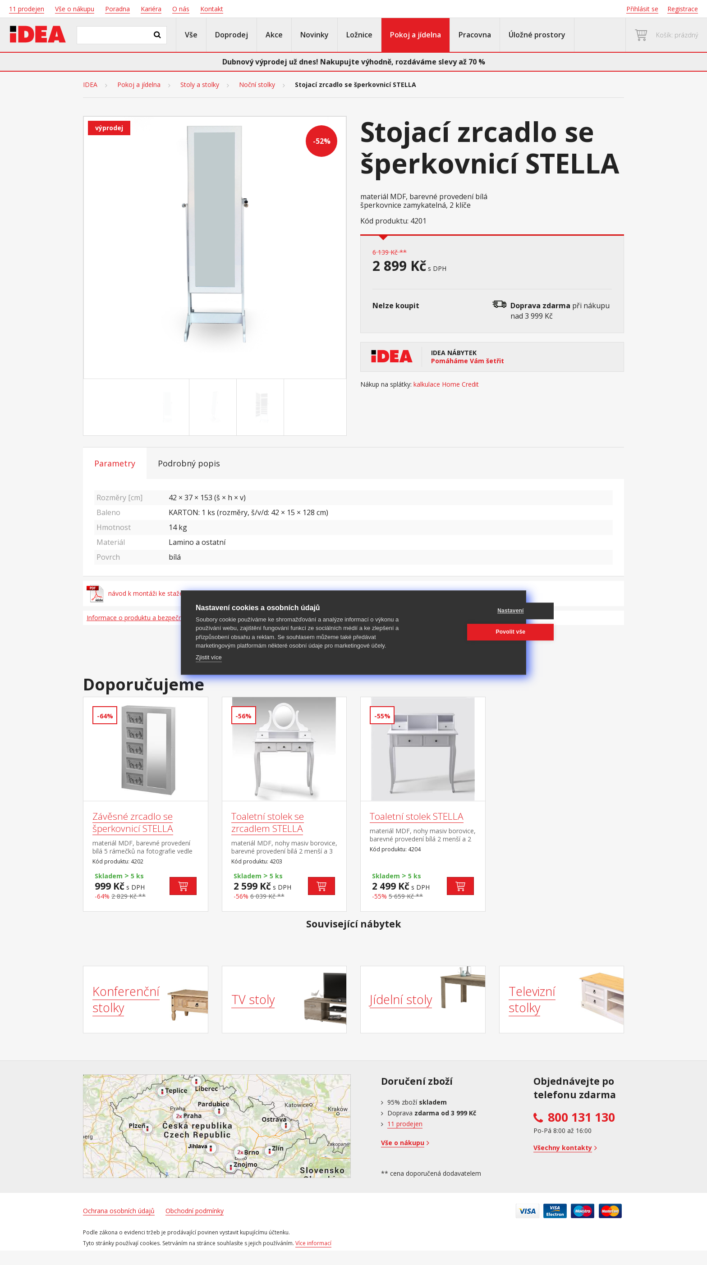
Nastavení (468, 610)
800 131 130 (581, 1117)
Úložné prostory (537, 35)
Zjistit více (209, 657)
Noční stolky (257, 84)
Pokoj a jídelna (415, 35)
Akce (274, 35)
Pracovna (475, 35)
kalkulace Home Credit (446, 384)
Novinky (314, 35)
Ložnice (359, 35)
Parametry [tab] (114, 463)
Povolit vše (468, 632)
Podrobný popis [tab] (189, 463)
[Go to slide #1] (167, 407)
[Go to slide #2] (214, 407)
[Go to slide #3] (262, 407)
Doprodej (231, 35)
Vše (191, 35)
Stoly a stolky (199, 84)
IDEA (90, 84)
